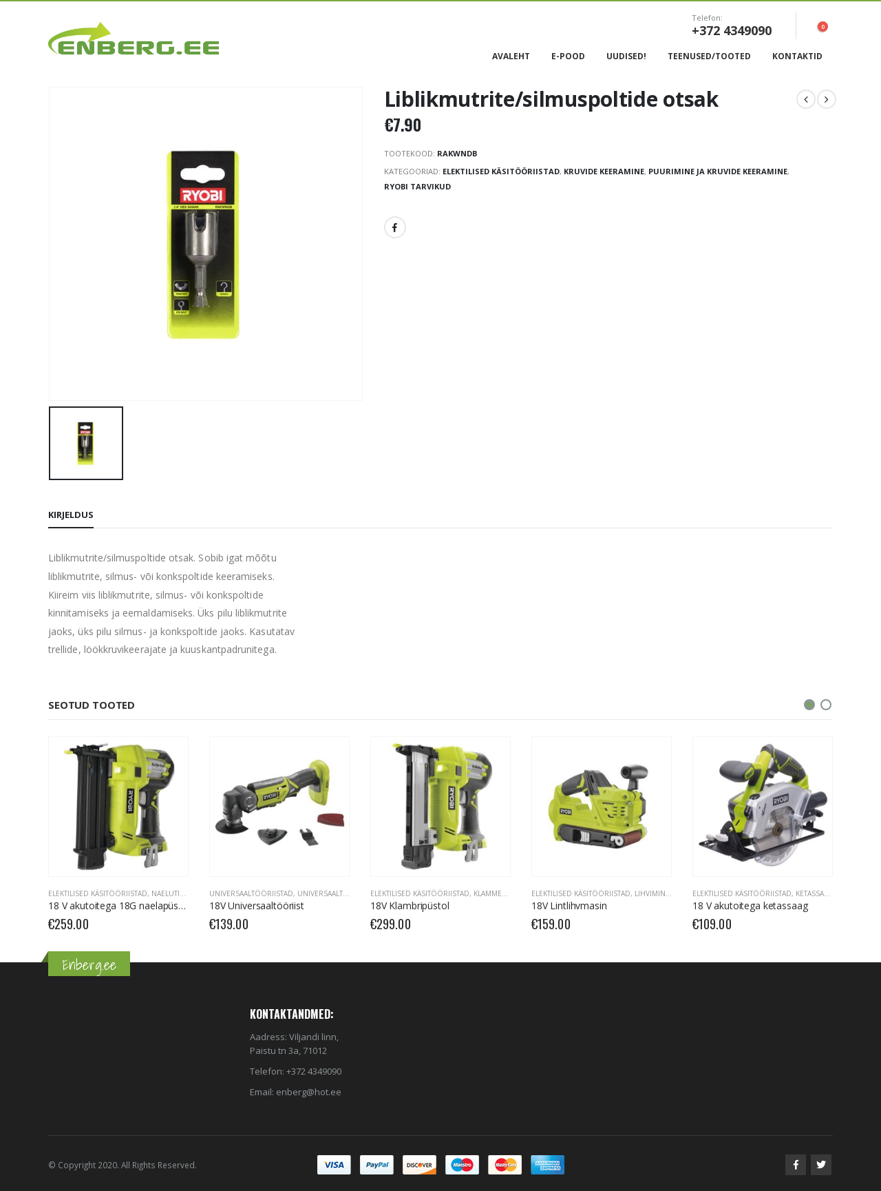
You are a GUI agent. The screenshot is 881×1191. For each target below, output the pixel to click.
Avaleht (511, 56)
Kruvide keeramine (604, 171)
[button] (809, 704)
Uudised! (626, 56)
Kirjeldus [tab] (71, 514)
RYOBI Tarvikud (417, 186)
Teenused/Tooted (709, 56)
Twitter (821, 1164)
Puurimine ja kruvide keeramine (717, 171)
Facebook (395, 227)
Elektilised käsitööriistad (501, 171)
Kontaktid (797, 56)
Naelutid (168, 893)
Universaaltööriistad (251, 893)
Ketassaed (815, 893)
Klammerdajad (501, 893)
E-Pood (568, 56)
